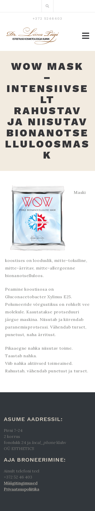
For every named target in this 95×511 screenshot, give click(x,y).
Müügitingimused (20, 483)
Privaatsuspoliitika (21, 489)
